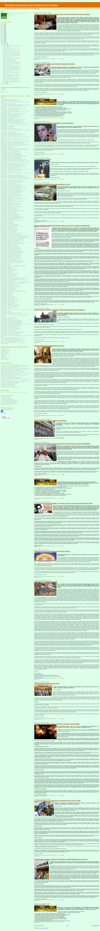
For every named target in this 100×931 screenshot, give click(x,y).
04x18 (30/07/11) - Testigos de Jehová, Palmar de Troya (11, 298)
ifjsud (38, 222)
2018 (3, 31)
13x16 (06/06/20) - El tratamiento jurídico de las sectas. (11, 108)
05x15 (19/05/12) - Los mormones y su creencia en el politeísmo (12, 283)
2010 (3, 40)
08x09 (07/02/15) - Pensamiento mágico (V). (9, 226)
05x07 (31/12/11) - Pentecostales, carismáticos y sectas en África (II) (13, 290)
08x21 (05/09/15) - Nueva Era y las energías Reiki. (10, 215)
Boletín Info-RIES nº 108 (41, 98)
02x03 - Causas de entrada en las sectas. (8, 341)
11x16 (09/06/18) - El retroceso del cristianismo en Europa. (11, 153)
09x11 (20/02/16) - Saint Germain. (7, 205)
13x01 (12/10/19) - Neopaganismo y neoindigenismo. (10, 121)
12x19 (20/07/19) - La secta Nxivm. (7, 127)
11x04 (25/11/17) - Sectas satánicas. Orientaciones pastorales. (12, 165)
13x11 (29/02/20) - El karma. (6, 112)
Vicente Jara (3, 355)
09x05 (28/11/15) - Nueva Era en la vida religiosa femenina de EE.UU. (13, 210)
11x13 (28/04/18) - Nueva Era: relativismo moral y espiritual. (12, 156)
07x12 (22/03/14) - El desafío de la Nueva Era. (9, 245)
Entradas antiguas (95, 925)
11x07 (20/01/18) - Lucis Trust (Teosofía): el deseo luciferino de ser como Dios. (15, 162)
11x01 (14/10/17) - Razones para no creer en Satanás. (11, 168)
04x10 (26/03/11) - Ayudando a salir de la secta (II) (10, 305)
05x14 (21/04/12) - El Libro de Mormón (8, 284)
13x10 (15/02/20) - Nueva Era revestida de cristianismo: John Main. (13, 113)
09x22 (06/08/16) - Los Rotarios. (7, 196)
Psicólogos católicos (4, 92)
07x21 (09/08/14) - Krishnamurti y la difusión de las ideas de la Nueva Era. (14, 237)
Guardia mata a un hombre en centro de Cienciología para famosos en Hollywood (59, 310)
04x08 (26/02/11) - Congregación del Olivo (8, 307)
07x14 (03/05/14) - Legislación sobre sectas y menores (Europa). (12, 243)
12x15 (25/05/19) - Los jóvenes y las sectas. (9, 132)
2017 (3, 32)
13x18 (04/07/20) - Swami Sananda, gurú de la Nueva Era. (11, 105)
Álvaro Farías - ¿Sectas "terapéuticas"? (8, 376)
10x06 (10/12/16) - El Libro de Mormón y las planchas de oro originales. (14, 188)
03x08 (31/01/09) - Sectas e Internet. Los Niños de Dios (11, 328)
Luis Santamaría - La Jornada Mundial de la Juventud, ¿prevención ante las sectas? (16, 368)
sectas (39, 416)
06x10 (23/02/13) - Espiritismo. (6, 267)
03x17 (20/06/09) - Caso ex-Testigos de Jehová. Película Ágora (12, 321)
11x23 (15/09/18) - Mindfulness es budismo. (9, 147)
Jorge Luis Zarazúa (4, 359)
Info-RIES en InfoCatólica (5, 398)
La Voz (38, 853)
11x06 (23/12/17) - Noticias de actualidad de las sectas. (11, 163)
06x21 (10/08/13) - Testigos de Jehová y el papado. (10, 257)
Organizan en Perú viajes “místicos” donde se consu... (11, 61)
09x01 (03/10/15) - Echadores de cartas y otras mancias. (11, 214)
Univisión (38, 339)
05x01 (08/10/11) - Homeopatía (6, 295)
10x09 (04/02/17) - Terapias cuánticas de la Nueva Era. (11, 185)
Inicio (68, 925)
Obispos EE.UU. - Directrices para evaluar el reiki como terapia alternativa (14, 392)
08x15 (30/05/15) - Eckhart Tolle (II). (7, 221)
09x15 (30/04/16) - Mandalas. (6, 202)
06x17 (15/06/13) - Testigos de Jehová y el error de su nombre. (12, 260)
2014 (3, 35)
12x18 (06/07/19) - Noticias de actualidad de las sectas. (11, 128)
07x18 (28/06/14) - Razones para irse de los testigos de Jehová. (12, 240)
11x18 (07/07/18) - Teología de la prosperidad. (9, 152)
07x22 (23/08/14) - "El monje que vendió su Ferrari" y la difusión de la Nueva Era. (15, 236)
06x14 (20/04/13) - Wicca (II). (6, 263)
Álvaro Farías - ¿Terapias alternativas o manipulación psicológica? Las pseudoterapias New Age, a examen (13, 372)
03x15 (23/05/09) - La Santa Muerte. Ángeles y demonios (11, 322)
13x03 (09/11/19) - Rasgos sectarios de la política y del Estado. (12, 119)
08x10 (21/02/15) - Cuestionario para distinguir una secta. (11, 225)
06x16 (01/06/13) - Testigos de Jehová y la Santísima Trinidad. (12, 261)
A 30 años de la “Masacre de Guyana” (46, 581)
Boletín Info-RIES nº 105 (7, 73)
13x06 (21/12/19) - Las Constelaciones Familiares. (10, 117)
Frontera (54, 177)
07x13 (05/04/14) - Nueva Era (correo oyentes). (9, 244)
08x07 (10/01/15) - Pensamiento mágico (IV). (9, 228)
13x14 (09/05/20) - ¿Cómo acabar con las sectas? (10, 109)
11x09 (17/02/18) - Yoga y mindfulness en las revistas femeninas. (12, 160)
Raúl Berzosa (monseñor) (5, 350)
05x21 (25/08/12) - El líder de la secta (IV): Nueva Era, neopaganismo (13, 277)
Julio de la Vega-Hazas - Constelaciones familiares (10, 387)
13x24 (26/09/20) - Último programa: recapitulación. (10, 99)
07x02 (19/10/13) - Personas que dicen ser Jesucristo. (10, 254)
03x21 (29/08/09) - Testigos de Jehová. (8, 317)
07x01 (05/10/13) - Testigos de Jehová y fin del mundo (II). (11, 255)
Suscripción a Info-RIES (5, 397)
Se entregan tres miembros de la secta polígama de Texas (52, 184)
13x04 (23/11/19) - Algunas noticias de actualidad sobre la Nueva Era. (13, 118)
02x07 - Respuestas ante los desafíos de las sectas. (10, 338)
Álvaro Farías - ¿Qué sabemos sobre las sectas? (10, 364)
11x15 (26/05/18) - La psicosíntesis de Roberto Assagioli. (11, 154)
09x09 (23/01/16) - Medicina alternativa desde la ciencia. (11, 206)
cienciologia (39, 342)
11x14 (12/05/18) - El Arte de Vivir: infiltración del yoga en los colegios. (13, 155)
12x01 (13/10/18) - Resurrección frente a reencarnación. (11, 145)
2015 (3, 34)
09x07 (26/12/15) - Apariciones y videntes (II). (9, 208)
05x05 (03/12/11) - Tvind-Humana (7, 292)
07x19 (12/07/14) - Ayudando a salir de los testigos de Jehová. (12, 239)
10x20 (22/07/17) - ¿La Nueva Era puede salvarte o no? (11, 174)
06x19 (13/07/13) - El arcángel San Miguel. (8, 259)
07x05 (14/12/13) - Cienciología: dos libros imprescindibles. (11, 251)
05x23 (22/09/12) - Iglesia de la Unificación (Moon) (10, 276)
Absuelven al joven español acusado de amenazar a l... (12, 71)
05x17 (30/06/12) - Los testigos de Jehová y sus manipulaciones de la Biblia (14, 281)
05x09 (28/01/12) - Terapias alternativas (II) (8, 288)
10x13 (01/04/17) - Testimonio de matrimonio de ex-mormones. (12, 181)
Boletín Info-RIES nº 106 (41, 905)
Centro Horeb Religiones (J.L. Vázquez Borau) (9, 403)
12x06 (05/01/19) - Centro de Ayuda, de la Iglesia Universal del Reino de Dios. (15, 141)
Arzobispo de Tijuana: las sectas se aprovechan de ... (11, 55)
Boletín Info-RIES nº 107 (41, 478)
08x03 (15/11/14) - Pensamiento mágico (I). (9, 232)
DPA (38, 545)
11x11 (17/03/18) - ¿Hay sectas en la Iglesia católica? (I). (11, 158)
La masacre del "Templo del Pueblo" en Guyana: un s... (12, 57)
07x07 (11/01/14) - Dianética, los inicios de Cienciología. (11, 250)
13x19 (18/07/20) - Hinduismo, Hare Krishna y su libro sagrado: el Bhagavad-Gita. (15, 104)
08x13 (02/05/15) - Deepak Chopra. (7, 223)
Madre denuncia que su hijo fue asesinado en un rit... (11, 48)
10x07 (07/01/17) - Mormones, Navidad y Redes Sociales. (11, 187)
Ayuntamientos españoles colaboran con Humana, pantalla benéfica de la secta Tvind (60, 859)
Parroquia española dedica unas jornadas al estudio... (11, 46)
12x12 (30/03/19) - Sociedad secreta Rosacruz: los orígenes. (12, 134)
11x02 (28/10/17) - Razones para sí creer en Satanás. (10, 167)
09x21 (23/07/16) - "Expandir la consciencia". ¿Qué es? (11, 197)
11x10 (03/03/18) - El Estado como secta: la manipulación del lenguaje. (14, 159)
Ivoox (2, 91)
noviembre (5, 44)
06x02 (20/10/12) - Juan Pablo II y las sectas (9, 274)
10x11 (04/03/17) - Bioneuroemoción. (7, 183)
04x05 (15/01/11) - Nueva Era (6, 311)
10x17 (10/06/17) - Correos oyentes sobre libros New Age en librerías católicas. (15, 177)
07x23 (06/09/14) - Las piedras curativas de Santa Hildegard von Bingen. (14, 235)
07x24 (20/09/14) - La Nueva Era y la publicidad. (9, 234)
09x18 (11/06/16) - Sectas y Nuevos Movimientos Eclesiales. (12, 199)
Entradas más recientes (39, 925)
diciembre (5, 43)
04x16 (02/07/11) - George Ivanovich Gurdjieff (9, 300)
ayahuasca (39, 796)
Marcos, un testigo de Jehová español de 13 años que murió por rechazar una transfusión (62, 225)
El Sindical (39, 152)
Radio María (3, 90)
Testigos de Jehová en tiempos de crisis (46, 683)
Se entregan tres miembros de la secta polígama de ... (11, 50)
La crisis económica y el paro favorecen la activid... (11, 62)
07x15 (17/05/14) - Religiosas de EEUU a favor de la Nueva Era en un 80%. (14, 242)
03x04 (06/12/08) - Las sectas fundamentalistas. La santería (12, 331)
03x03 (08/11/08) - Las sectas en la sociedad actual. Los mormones (13, 332)
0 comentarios (59, 58)
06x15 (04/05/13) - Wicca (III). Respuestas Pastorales (10, 262)
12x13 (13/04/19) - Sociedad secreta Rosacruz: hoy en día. (11, 133)
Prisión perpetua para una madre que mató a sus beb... (12, 68)
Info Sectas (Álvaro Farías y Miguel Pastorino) (9, 400)
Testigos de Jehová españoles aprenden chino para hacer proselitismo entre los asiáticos (62, 14)
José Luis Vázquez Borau (5, 358)
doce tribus (39, 577)
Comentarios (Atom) (44, 928)
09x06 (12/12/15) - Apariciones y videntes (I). (9, 209)
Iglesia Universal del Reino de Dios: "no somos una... (11, 65)
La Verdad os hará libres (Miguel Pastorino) (9, 401)
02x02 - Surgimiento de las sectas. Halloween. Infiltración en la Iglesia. (13, 342)
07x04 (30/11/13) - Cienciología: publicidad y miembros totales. (12, 252)
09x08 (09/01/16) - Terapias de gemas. (8, 207)
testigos (39, 59)
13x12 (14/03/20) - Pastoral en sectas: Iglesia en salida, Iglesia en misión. (14, 111)
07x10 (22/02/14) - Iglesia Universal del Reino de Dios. (11, 247)
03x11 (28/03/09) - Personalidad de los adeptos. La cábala (11, 325)
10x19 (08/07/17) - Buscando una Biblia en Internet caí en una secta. (13, 175)
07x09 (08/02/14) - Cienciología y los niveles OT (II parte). (11, 248)
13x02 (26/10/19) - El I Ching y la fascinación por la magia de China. (13, 120)
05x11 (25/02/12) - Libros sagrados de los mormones (10, 286)
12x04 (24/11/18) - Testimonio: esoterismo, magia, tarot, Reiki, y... (13, 143)
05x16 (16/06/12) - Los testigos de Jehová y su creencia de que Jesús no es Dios (15, 282)
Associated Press (40, 220)
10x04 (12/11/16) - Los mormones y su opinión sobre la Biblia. (12, 189)
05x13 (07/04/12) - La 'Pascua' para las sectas (9, 285)
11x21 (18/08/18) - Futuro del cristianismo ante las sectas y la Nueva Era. (14, 149)
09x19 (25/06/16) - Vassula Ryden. (7, 198)
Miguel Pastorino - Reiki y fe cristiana (7, 385)
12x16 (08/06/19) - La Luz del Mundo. (7, 131)
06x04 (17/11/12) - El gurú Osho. (7, 272)
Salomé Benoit (3, 349)
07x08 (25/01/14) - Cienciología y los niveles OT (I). (10, 249)
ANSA (59, 437)
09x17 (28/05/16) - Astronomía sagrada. (8, 200)
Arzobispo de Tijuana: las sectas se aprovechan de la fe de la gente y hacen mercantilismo (62, 443)
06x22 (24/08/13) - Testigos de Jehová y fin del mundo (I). (11, 256)
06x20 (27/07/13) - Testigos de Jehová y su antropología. (11, 258)
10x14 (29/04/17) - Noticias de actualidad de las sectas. (11, 180)
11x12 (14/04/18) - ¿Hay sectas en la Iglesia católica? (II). (11, 157)
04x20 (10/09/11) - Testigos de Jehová (8, 296)
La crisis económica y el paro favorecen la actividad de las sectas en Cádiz (57, 800)
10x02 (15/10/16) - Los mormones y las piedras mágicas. (11, 191)
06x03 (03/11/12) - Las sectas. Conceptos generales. (10, 273)
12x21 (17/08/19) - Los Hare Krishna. (7, 126)
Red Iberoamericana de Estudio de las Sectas (31, 5)
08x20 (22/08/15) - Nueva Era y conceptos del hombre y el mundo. (13, 216)
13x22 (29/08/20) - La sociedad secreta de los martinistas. (11, 100)
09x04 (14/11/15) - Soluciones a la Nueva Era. (9, 211)
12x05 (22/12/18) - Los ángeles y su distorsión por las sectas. (12, 142)
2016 (3, 33)
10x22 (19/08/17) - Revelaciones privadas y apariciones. (11, 171)
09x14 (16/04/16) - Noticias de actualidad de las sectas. (11, 203)
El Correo (38, 716)
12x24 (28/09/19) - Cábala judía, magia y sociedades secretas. (12, 122)
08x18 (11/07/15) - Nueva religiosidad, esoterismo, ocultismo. (12, 218)
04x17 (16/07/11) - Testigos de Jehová (8, 299)
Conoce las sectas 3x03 (7, 70)
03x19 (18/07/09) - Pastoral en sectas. (8, 319)
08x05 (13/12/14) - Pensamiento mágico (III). (9, 230)
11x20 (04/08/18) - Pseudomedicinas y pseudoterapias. (11, 150)
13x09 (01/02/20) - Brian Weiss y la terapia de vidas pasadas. (12, 114)
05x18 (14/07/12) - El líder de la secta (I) (8, 280)
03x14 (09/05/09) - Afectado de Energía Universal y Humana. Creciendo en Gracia (16, 323)
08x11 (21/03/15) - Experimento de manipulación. (10, 224)
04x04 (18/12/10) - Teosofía (6, 312)
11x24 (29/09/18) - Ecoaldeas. (6, 146)
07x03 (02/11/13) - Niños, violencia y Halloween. (9, 253)
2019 (3, 30)
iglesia (39, 475)
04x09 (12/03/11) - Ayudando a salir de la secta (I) (10, 306)
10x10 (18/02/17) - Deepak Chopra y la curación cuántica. (11, 184)
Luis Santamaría (4, 357)
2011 (3, 39)
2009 (3, 41)
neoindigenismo (44, 796)
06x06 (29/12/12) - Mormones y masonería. (9, 270)
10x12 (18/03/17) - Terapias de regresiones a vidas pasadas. (12, 182)
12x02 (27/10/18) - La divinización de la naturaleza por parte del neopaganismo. (15, 144)
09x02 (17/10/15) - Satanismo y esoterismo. (9, 213)
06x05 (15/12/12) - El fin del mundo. (7, 271)
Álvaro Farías (3, 353)
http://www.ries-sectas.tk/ (90, 909)
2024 (3, 24)
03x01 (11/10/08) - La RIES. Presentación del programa (11, 334)
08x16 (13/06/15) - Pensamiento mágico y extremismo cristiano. (12, 220)
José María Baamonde (5, 348)
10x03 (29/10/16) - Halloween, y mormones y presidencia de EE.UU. (13, 190)
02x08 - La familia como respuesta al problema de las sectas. (12, 337)
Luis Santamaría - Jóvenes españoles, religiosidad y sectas (11, 377)
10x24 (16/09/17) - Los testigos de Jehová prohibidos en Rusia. (12, 170)
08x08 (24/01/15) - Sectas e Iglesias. (7, 227)
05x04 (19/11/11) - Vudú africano (7, 293)
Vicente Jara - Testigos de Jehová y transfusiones (10, 382)
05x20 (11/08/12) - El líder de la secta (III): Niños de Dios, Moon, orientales (14, 278)
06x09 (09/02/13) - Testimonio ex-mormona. (9, 268)
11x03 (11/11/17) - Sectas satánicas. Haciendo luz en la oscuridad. (13, 166)
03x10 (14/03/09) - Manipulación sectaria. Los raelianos (11, 326)
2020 (3, 29)
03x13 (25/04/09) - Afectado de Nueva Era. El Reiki (10, 324)
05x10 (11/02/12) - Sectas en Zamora (7, 287)
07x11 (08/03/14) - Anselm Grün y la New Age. (9, 246)
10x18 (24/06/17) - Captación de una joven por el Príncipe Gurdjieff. (13, 176)
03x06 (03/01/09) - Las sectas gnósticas (8, 330)
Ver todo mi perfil (10, 15)
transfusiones (43, 305)
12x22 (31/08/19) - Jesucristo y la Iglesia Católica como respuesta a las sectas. (15, 125)
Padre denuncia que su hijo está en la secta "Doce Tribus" (52, 551)
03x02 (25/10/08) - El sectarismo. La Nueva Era (9, 333)
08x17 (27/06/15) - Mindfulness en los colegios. (9, 219)
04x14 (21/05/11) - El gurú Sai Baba (7, 302)
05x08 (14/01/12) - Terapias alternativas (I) (8, 289)
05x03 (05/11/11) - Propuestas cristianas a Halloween (10, 294)
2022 (3, 27)
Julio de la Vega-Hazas (5, 351)
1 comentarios (59, 304)
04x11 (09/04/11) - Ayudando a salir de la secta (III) (10, 304)
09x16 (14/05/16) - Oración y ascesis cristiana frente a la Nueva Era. (13, 201)
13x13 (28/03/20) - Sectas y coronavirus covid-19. (10, 110)
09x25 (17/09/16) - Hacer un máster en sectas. (9, 193)
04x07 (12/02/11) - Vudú (5, 308)
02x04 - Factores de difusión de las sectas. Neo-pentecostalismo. (12, 340)
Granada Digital (39, 574)
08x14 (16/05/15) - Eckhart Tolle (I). (7, 222)
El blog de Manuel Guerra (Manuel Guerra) (8, 402)
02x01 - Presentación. (5, 343)
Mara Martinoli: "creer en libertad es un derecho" (49, 345)
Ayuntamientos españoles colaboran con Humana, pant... (12, 63)
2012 (3, 38)
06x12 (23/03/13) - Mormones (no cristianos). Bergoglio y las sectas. (13, 265)
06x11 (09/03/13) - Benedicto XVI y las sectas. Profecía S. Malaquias (13, 266)
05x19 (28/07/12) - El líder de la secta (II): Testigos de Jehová (12, 279)
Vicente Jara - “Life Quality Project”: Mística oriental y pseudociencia (13, 381)
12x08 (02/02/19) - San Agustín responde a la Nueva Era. (11, 138)
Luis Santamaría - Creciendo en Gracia (8, 386)
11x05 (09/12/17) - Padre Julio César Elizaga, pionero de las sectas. (13, 164)
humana (39, 900)
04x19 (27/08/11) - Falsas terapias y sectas (9, 297)
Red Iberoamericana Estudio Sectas (7, 409)
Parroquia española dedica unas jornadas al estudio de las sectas (54, 64)
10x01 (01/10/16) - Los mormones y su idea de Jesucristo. (11, 192)
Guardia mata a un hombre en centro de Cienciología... (12, 52)
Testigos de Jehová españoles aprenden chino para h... (12, 45)
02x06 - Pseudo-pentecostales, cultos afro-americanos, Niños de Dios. (13, 339)
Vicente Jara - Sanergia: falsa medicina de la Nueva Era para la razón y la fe (14, 380)
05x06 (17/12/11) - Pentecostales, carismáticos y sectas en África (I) (13, 291)
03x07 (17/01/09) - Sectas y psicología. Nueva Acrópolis (11, 329)
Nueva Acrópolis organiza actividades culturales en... (11, 66)
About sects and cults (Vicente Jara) (7, 404)
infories (39, 118)
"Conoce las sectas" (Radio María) (7, 399)
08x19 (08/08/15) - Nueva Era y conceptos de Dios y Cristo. (11, 217)
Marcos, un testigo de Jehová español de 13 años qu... (12, 51)
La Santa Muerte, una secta (42, 159)
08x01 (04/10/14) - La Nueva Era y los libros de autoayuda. (11, 233)
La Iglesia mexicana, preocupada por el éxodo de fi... (11, 69)
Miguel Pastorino (4, 356)
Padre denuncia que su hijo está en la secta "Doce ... (11, 58)
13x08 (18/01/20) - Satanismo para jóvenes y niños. (10, 115)
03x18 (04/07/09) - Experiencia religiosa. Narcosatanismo (11, 320)
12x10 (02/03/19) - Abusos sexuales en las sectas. (10, 135)
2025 (3, 23)
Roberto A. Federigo (4, 354)
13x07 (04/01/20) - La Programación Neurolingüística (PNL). (12, 116)
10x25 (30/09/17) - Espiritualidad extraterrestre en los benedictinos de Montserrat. (15, 169)
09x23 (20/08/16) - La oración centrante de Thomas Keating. (12, 195)
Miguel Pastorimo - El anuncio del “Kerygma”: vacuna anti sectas (12, 370)
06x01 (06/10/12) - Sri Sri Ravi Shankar (8, 275)
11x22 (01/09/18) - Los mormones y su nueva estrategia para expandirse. (14, 148)
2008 (3, 42)
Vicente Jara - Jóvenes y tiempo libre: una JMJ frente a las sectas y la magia (15, 365)
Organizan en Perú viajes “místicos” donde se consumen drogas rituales (57, 724)
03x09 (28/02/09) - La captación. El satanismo (9, 327)
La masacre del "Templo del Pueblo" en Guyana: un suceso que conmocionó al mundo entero (63, 503)
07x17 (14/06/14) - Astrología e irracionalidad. (9, 241)
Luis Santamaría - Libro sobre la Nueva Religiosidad (10, 378)
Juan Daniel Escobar (4, 352)
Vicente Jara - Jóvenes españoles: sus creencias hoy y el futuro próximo (14, 375)
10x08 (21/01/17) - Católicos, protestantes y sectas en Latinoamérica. (13, 186)
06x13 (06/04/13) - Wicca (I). (6, 264)
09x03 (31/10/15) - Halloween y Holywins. (8, 212)
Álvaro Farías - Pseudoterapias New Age (8, 384)
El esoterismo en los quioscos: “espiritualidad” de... (11, 75)
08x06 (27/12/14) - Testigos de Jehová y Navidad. (10, 229)
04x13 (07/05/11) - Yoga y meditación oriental (9, 303)
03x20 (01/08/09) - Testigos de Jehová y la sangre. (10, 318)
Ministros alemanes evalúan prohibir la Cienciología (50, 420)
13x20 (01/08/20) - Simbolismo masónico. (8, 103)
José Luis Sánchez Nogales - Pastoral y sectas (9, 383)
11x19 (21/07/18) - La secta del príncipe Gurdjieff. (10, 151)
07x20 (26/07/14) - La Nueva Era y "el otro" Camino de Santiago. (12, 238)
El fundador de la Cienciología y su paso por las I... (11, 67)
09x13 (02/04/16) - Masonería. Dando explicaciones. (10, 204)
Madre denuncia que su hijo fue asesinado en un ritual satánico (53, 123)
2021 (3, 28)
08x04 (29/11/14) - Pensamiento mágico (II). (9, 231)
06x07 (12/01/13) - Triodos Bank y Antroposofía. (9, 269)
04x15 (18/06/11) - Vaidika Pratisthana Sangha (9, 301)
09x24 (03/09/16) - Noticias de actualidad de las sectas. (11, 194)
